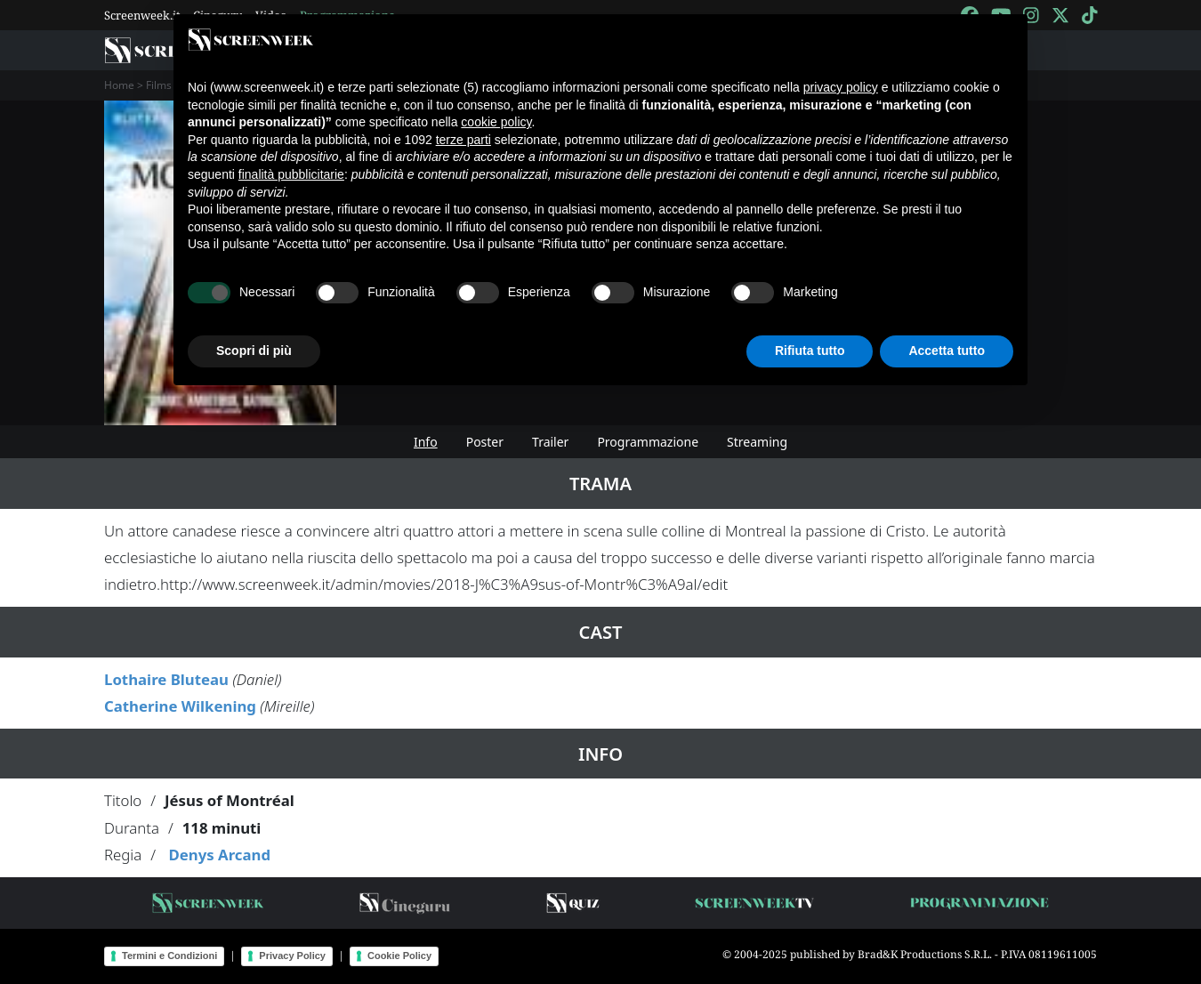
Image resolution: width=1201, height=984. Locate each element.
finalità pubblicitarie (291, 174)
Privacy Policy (292, 955)
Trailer (550, 441)
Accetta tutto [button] (946, 350)
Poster (485, 441)
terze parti (463, 140)
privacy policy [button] (840, 87)
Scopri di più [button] (254, 350)
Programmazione (647, 441)
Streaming (757, 441)
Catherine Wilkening (180, 706)
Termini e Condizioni (169, 955)
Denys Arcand (219, 854)
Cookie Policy (399, 955)
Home (119, 85)
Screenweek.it (142, 15)
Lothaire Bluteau (166, 679)
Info (426, 441)
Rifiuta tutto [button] (810, 350)
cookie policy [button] (496, 122)
